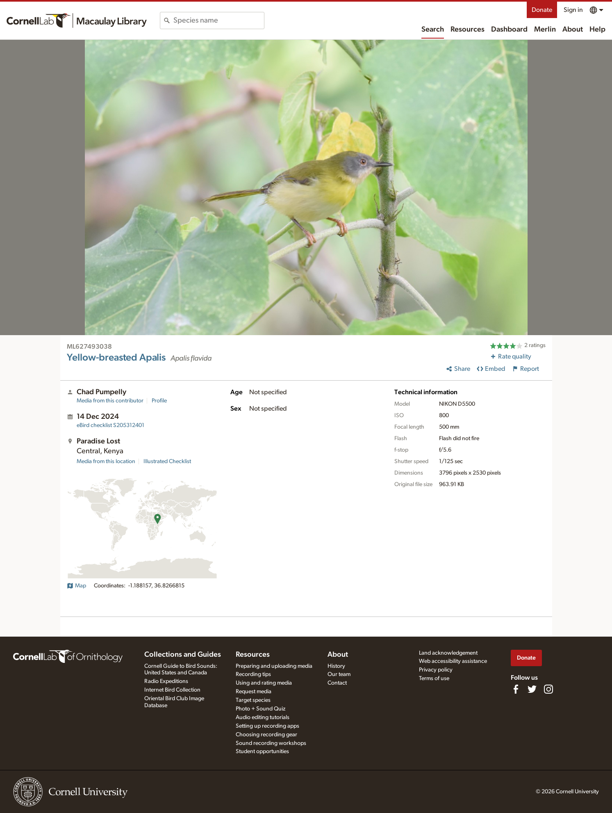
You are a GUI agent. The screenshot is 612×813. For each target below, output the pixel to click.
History (336, 666)
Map (76, 586)
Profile (159, 401)
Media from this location (106, 461)
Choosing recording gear (266, 735)
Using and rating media (264, 683)
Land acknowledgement (448, 653)
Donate (542, 10)
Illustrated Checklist (167, 461)
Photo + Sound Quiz (260, 709)
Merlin (545, 29)
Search (432, 29)
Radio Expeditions (166, 681)
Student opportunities (262, 751)
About (572, 29)
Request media (253, 691)
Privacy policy (436, 670)
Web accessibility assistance (453, 661)
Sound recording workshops (271, 743)
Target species (253, 700)
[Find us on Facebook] (516, 689)
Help (597, 29)
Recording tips (253, 674)
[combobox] (218, 20)
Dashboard (509, 29)
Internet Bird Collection (172, 690)
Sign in (573, 10)
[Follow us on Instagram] (548, 689)
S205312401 (110, 425)
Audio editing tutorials (262, 717)
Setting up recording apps (267, 726)
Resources (467, 29)
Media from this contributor (110, 401)
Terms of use (434, 678)
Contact (337, 683)
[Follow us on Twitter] (532, 689)
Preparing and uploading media (274, 666)
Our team (339, 674)
